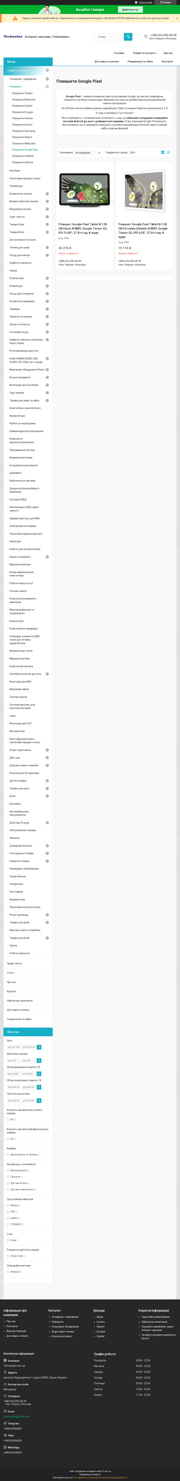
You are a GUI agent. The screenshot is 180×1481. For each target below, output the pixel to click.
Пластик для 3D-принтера (24, 773)
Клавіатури (15, 285)
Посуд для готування (21, 293)
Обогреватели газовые (22, 830)
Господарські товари (21, 853)
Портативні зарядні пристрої (26, 533)
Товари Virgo (16, 224)
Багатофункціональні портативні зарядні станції (24, 741)
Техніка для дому (19, 247)
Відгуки (11, 991)
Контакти (167, 61)
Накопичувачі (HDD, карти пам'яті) (24, 509)
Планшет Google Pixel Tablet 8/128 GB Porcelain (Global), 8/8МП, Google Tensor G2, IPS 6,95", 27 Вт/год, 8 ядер (143, 230)
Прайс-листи (14, 963)
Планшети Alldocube (24, 143)
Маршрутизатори (19, 658)
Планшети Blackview (24, 99)
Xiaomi (100, 1326)
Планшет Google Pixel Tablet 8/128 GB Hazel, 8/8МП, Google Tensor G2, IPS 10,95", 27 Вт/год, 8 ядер (83, 228)
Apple (100, 1316)
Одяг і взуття (17, 216)
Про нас (168, 53)
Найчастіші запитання (20, 1000)
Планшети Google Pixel (25, 149)
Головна (119, 53)
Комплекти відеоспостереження (21, 440)
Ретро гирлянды (18, 914)
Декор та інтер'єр (19, 324)
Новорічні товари (19, 861)
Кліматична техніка (20, 193)
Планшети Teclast (22, 93)
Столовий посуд (18, 332)
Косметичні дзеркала (21, 301)
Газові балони (17, 876)
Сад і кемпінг (16, 392)
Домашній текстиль (20, 845)
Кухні (12, 796)
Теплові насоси (18, 697)
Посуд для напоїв (19, 255)
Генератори (16, 884)
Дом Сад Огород (19, 822)
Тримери (14, 309)
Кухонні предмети (19, 377)
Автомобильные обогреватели (19, 813)
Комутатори (16, 621)
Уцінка (13, 945)
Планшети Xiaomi (22, 137)
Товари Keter (16, 232)
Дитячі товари (17, 780)
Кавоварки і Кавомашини (24, 868)
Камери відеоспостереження (26, 431)
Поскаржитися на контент (86, 1477)
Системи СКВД (18, 499)
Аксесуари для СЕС (20, 723)
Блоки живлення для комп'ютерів (21, 574)
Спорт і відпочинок (20, 750)
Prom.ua (107, 1471)
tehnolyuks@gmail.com (17, 1416)
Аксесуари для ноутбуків (23, 385)
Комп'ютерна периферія (23, 628)
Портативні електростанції (24, 907)
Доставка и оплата (18, 1009)
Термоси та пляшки (20, 316)
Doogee (101, 1331)
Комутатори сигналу (21, 666)
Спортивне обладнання (65, 1326)
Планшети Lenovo (22, 124)
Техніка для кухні (19, 788)
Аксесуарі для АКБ (20, 681)
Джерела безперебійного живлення (24, 490)
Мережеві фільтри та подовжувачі (21, 611)
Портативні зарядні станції (24, 178)
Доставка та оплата (107, 61)
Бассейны (15, 803)
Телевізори (15, 186)
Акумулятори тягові (21, 650)
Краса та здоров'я (20, 556)
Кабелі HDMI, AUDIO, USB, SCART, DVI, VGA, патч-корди (25, 360)
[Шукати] (128, 37)
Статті (10, 972)
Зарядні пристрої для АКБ (24, 518)
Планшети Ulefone (22, 162)
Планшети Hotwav (22, 118)
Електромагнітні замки (22, 526)
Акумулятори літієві (20, 457)
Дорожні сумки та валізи (23, 765)
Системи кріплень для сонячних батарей (22, 706)
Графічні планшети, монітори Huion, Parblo (26, 341)
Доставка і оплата (17, 1336)
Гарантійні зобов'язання (156, 1316)
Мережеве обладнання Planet (26, 369)
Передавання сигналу (22, 450)
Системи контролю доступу (25, 673)
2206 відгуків (145, 2)
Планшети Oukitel (22, 105)
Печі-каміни (16, 891)
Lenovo (101, 1321)
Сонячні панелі (18, 591)
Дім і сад (14, 757)
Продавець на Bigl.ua (90, 1474)
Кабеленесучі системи (22, 480)
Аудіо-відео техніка (63, 1331)
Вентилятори (17, 731)
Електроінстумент (62, 1336)
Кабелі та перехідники (22, 423)
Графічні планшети (20, 262)
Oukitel (100, 1336)
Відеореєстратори (20, 564)
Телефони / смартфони (22, 79)
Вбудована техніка (20, 209)
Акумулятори (17, 415)
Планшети (15, 86)
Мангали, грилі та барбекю (24, 930)
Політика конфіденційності (114, 1477)
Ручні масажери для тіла (23, 350)
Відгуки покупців (16, 1331)
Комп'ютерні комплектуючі (25, 408)
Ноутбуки (14, 170)
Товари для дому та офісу (24, 400)
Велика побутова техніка (23, 201)
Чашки (13, 270)
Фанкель (14, 838)
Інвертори (15, 541)
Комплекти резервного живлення (22, 600)
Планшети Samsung (23, 131)
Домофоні (15, 473)
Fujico (12, 715)
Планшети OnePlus (23, 156)
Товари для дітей (19, 922)
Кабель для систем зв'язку (24, 549)
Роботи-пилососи (19, 953)
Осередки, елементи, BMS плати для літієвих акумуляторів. (24, 640)
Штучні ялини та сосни (22, 239)
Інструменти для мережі (23, 465)
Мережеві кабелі (19, 689)
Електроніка (16, 278)
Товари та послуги (144, 53)
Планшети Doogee (22, 112)
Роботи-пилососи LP (21, 583)
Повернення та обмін (140, 61)
